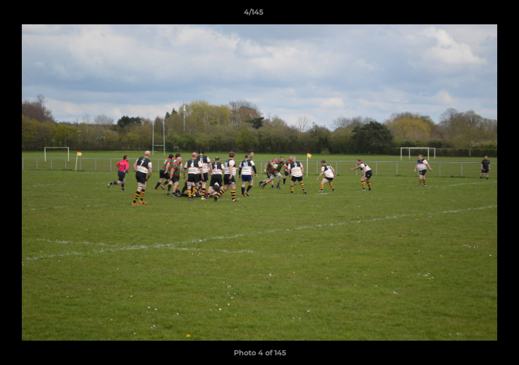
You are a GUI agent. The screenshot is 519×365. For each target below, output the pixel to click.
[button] (476, 14)
